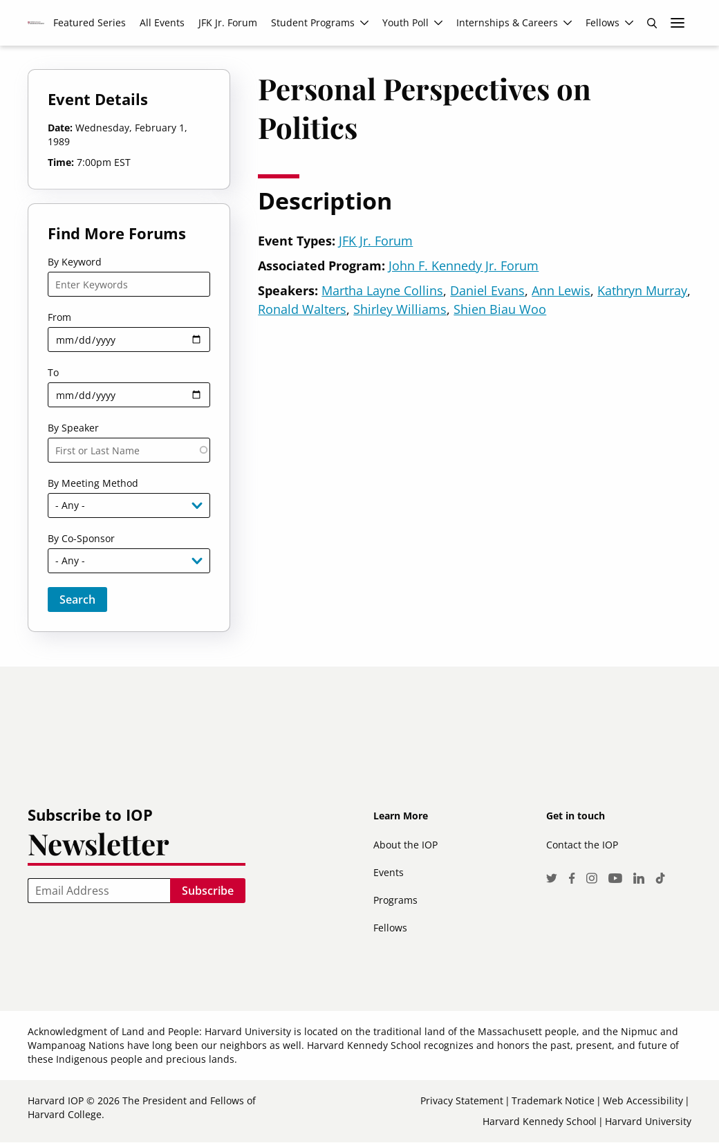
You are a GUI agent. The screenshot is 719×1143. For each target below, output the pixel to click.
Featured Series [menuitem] (89, 22)
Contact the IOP (582, 844)
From (59, 317)
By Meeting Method (93, 483)
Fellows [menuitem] (602, 22)
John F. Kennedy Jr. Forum (464, 265)
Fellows (390, 927)
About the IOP (405, 844)
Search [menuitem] (652, 23)
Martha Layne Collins (382, 290)
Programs (395, 900)
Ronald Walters (302, 309)
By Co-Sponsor (81, 538)
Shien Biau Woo (500, 309)
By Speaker (73, 427)
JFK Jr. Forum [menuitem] (227, 22)
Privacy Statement (461, 1100)
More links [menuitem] (677, 23)
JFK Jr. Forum (376, 240)
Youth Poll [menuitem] (405, 22)
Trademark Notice (553, 1100)
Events (388, 872)
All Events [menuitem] (162, 22)
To (53, 372)
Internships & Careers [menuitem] (507, 22)
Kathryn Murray (642, 290)
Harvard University (648, 1121)
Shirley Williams (400, 309)
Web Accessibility (643, 1100)
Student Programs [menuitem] (313, 22)
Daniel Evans (487, 290)
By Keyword (75, 261)
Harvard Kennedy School (540, 1121)
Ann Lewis (561, 290)
